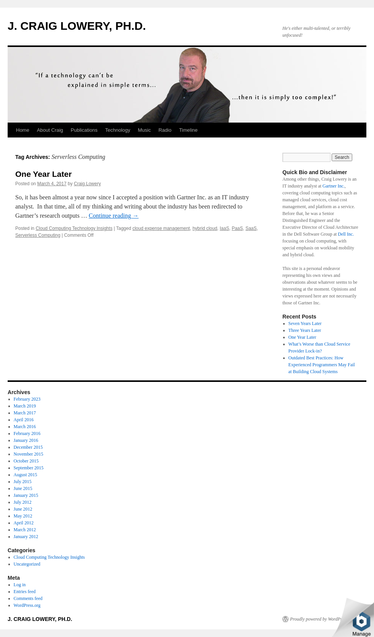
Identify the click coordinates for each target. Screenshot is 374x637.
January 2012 (26, 536)
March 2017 (25, 413)
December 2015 (28, 447)
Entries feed (25, 591)
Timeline (188, 130)
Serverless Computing (37, 235)
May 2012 (23, 516)
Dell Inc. (346, 234)
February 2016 (27, 433)
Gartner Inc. (333, 186)
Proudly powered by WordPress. (319, 619)
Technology (117, 130)
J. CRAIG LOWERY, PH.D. (77, 25)
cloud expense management (161, 228)
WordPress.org (27, 605)
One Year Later (43, 174)
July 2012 (23, 502)
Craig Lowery (87, 183)
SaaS (250, 228)
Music (144, 130)
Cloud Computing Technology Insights (73, 228)
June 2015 (23, 488)
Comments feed (28, 598)
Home (22, 130)
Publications (84, 130)
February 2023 (27, 399)
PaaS (237, 228)
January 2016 (26, 440)
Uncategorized (27, 564)
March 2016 (25, 426)
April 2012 (24, 522)
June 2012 (23, 509)
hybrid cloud (204, 228)
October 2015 (26, 461)
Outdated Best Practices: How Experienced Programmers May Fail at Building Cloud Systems (322, 364)
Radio (164, 130)
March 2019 (25, 406)
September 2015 (29, 467)
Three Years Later (305, 330)
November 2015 (29, 454)
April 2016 (24, 419)
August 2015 (25, 474)
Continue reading (114, 215)
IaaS (224, 228)
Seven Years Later (305, 323)
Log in (20, 584)
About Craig (50, 130)
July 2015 (23, 481)
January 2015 (26, 495)
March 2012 (25, 529)
